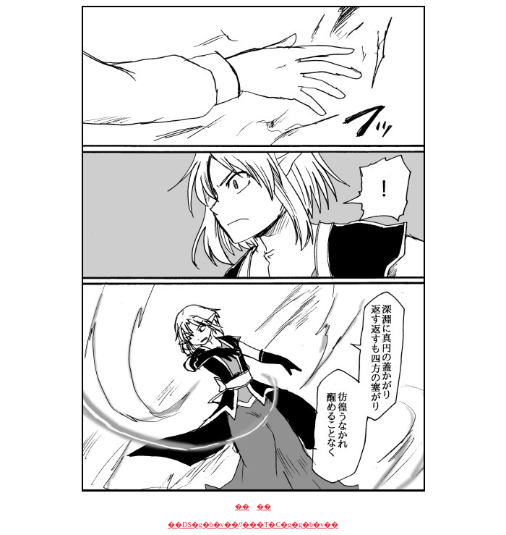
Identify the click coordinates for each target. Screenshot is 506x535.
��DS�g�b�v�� (203, 524)
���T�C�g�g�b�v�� (290, 524)
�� (242, 506)
